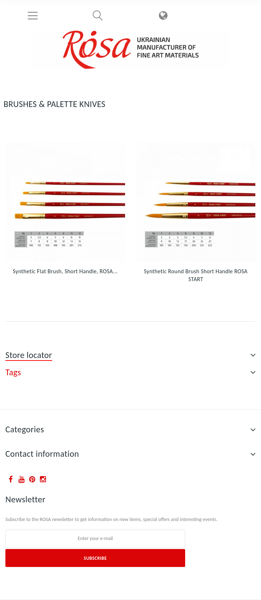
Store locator (28, 355)
